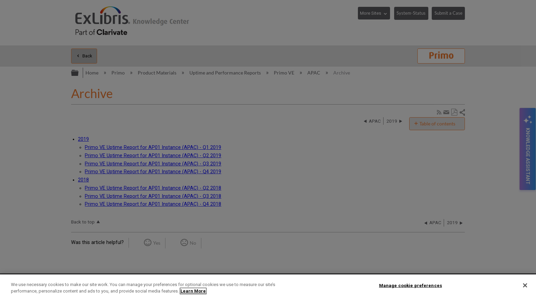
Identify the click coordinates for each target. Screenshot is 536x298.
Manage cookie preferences (410, 285)
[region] (268, 286)
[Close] (525, 285)
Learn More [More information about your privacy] (193, 291)
